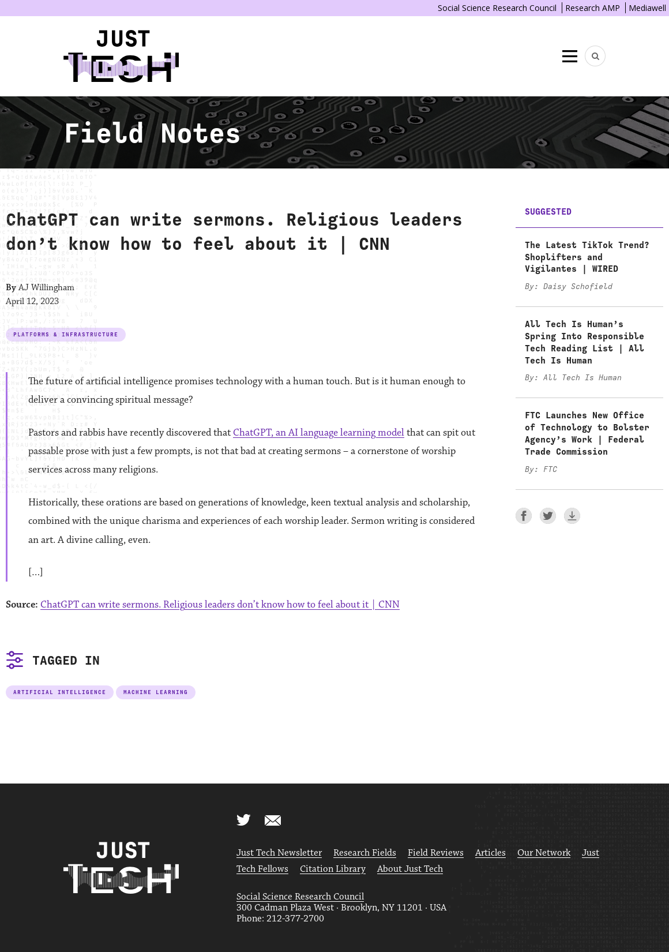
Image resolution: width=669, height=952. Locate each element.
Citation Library (333, 869)
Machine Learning (155, 692)
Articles (490, 853)
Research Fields (364, 853)
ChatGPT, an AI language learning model (318, 432)
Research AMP (592, 7)
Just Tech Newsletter (279, 853)
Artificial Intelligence (59, 692)
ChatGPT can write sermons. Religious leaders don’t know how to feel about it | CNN (220, 604)
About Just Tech (410, 869)
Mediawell (647, 7)
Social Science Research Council (497, 7)
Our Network (543, 853)
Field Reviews (436, 853)
